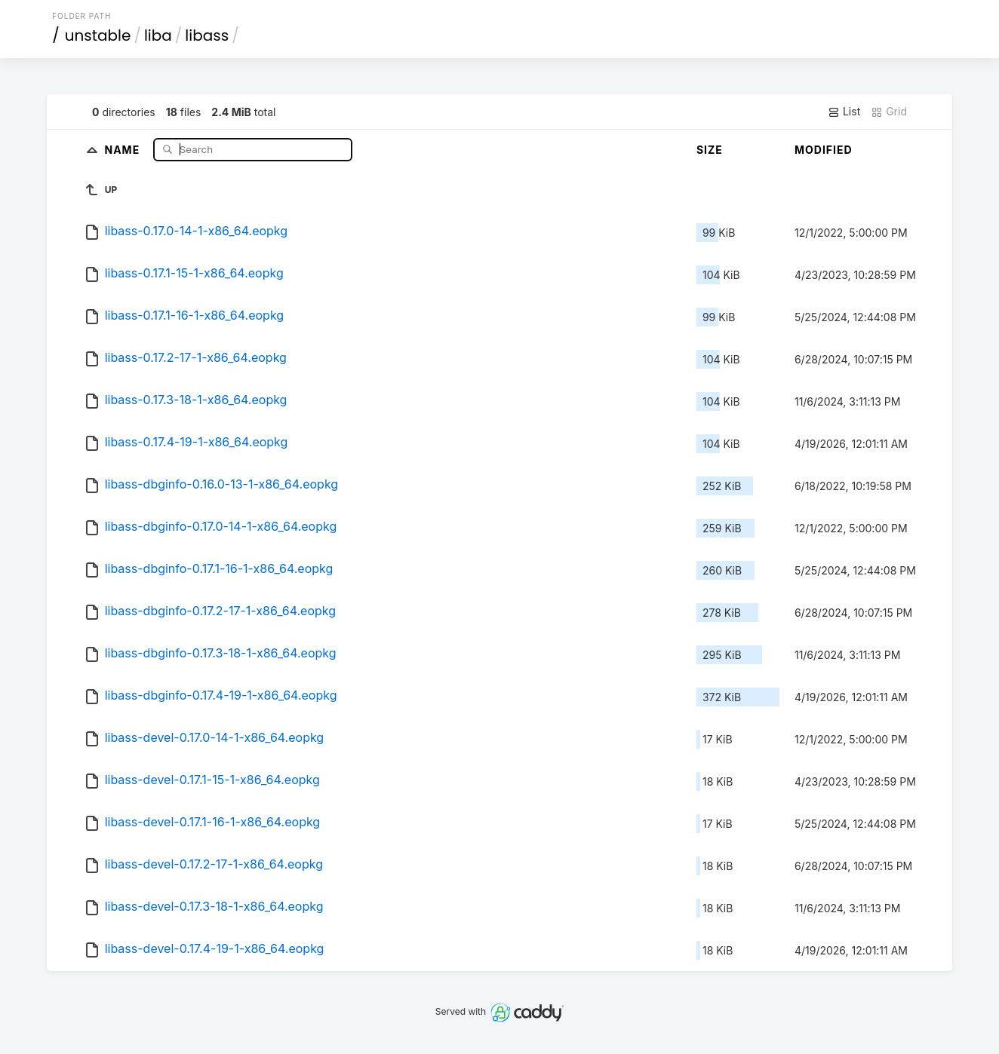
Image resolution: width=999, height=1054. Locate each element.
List (844, 111)
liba (158, 35)
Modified (824, 149)
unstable (98, 35)
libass (207, 35)
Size (709, 149)
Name (123, 148)
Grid (889, 111)
